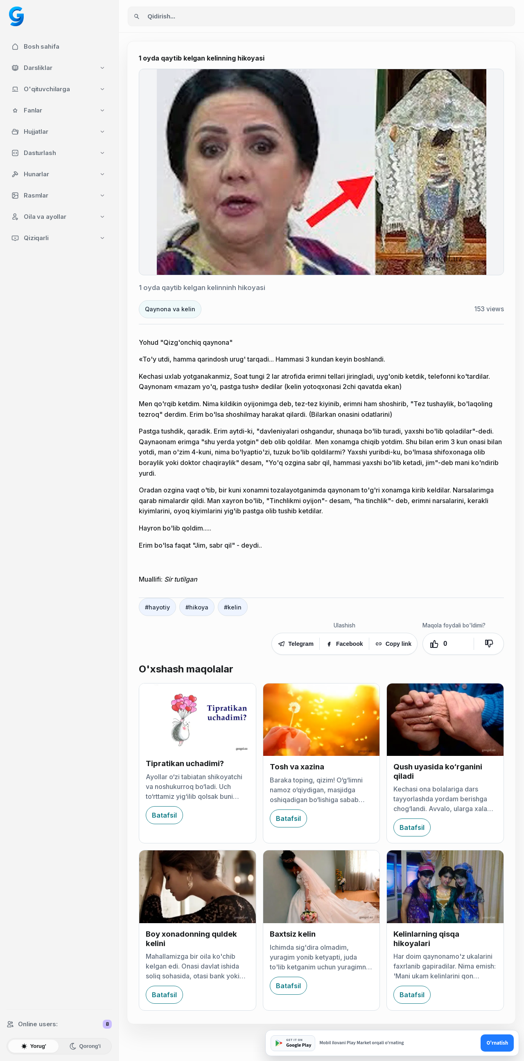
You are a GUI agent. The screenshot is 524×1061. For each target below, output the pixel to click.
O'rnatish (497, 1043)
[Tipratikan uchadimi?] (197, 718)
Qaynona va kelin (170, 309)
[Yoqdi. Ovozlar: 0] (448, 643)
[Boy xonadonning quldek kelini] (197, 886)
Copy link (393, 643)
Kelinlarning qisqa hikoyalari (426, 938)
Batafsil (164, 815)
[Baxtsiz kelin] (321, 886)
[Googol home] (16, 16)
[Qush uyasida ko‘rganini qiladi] (445, 719)
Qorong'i (85, 1046)
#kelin (233, 607)
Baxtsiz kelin (293, 934)
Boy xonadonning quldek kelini (191, 938)
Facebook (344, 643)
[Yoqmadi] (489, 643)
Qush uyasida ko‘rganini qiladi (437, 771)
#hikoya (196, 607)
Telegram (296, 643)
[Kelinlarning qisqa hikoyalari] (445, 886)
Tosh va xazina (297, 766)
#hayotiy (157, 607)
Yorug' (33, 1046)
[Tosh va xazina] (321, 719)
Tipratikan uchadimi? (185, 763)
